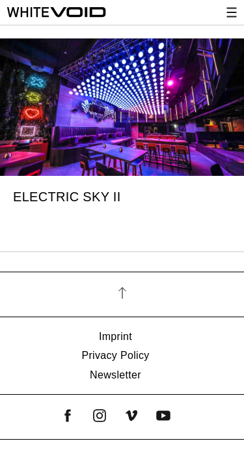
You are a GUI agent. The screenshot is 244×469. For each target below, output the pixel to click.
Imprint (115, 336)
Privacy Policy (115, 355)
